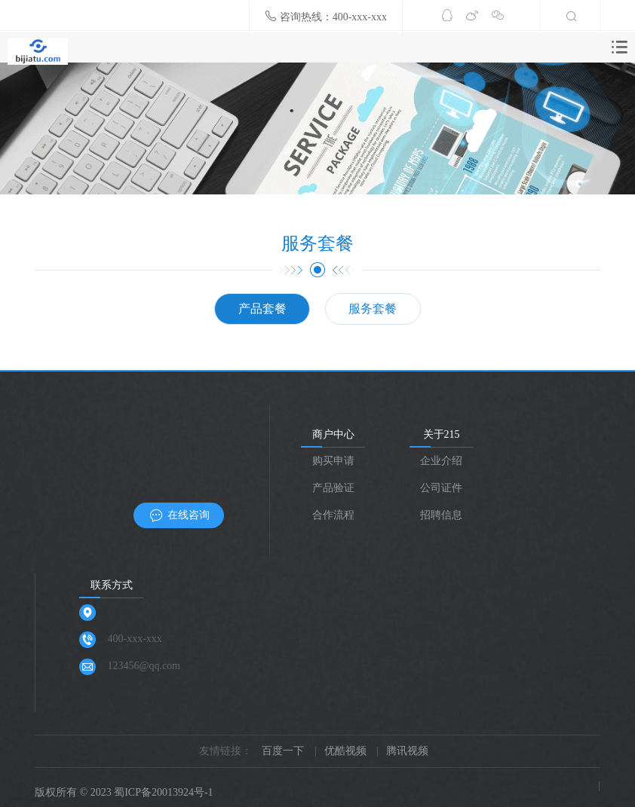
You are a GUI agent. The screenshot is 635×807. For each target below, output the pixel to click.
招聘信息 (441, 515)
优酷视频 (345, 751)
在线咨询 (179, 515)
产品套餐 (262, 308)
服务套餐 (372, 308)
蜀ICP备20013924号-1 (163, 792)
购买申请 (333, 460)
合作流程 (333, 515)
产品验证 (333, 488)
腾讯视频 (407, 751)
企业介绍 (441, 460)
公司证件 (441, 488)
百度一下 (283, 751)
